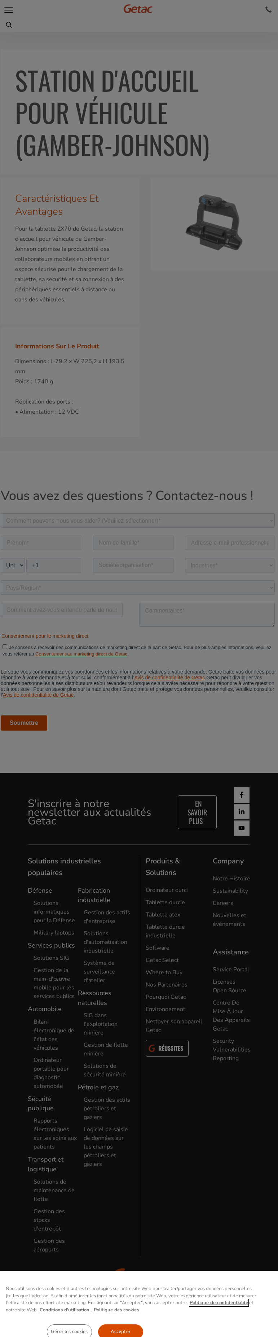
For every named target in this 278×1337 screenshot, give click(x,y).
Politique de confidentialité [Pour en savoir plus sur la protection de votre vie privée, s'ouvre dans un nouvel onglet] (219, 1326)
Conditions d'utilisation (65, 1333)
